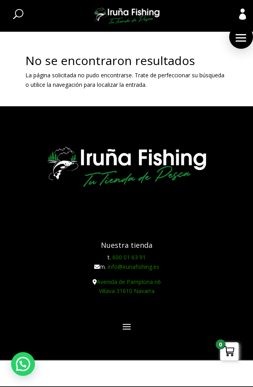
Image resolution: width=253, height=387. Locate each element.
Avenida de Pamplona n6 (129, 281)
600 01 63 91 (129, 257)
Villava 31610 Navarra (127, 291)
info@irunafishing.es (133, 266)
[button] (241, 37)
